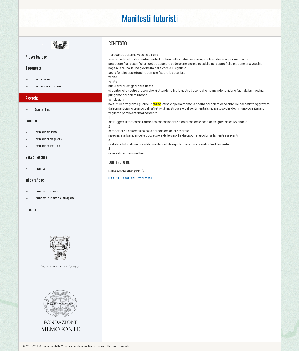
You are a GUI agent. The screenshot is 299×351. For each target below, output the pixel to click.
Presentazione (36, 57)
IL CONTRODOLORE (122, 178)
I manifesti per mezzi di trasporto (54, 197)
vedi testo (145, 178)
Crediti (30, 209)
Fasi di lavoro (42, 79)
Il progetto (33, 68)
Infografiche (34, 180)
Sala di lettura (36, 157)
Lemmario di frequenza (48, 138)
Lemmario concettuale (47, 145)
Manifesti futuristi (150, 18)
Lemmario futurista (45, 131)
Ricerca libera (42, 109)
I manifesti (40, 168)
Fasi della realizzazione (47, 86)
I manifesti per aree (46, 190)
